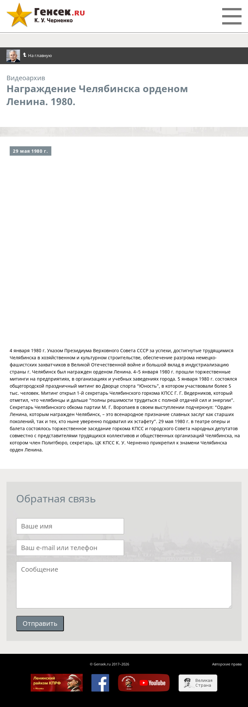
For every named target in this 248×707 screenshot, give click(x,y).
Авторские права (227, 664)
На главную (29, 56)
